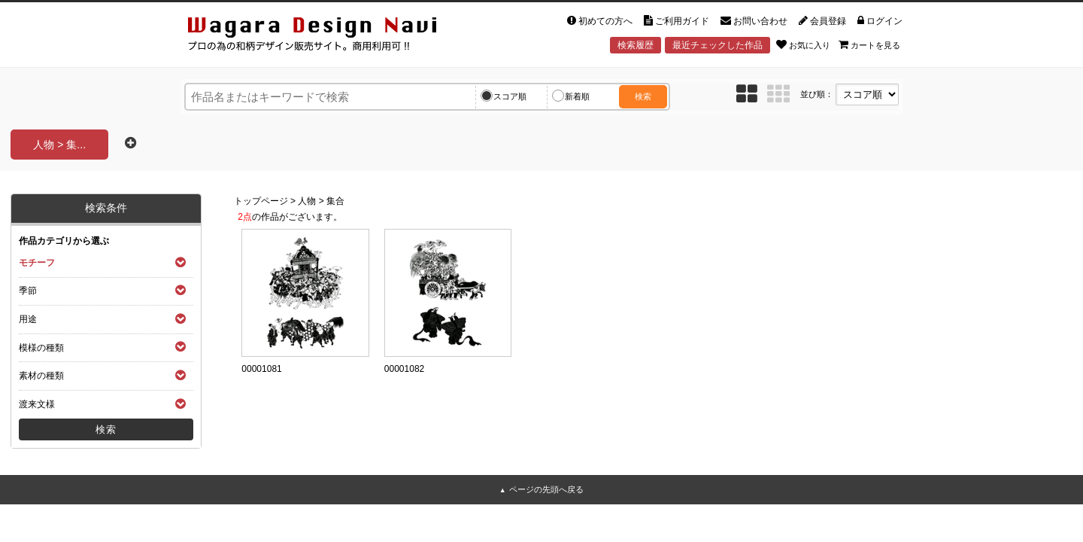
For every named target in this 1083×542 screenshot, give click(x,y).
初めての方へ (600, 21)
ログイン (879, 21)
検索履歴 (635, 45)
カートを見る (869, 44)
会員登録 (822, 21)
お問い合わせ (753, 21)
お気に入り (803, 44)
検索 (643, 96)
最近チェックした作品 (717, 45)
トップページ (261, 201)
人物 (307, 201)
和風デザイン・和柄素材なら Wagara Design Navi (324, 36)
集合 (335, 201)
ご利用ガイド (676, 21)
